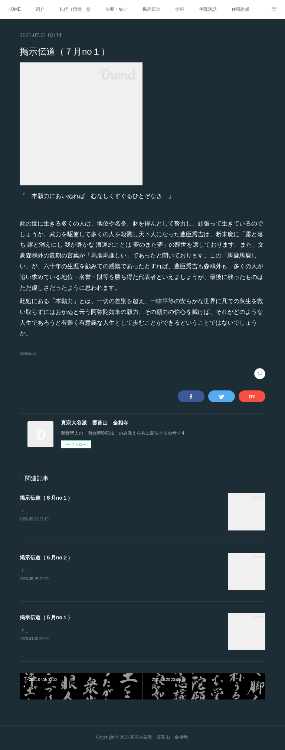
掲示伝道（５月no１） (46, 618)
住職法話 (208, 9)
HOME (14, 9)
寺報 (179, 9)
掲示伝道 (151, 9)
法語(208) (28, 353)
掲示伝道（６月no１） (46, 498)
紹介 (40, 9)
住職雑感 (240, 9)
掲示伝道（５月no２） (46, 558)
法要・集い (116, 9)
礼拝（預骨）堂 (75, 9)
